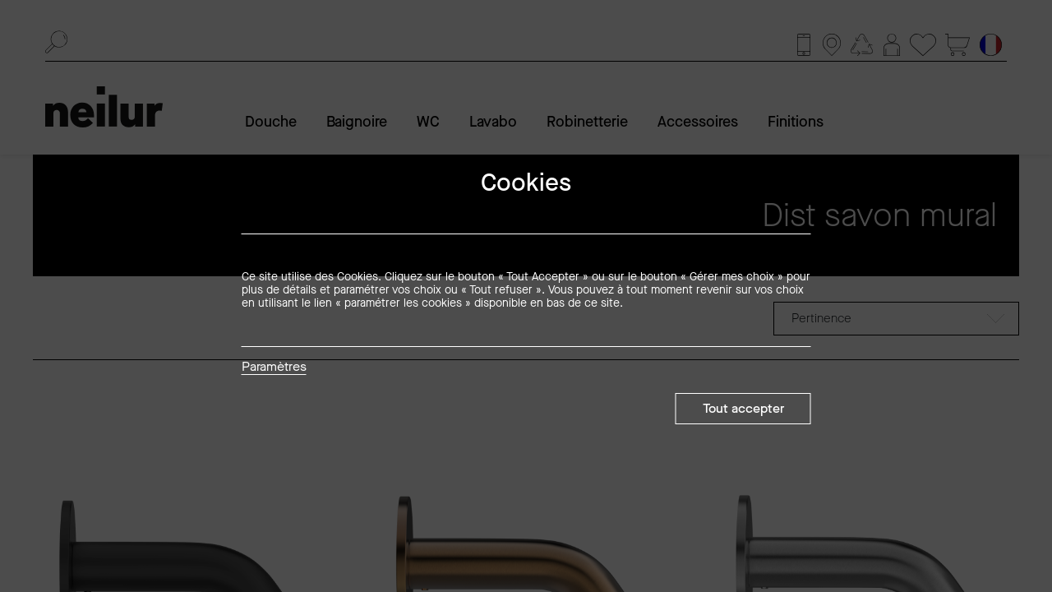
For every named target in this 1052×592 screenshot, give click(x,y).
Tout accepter (743, 408)
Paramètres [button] (274, 367)
